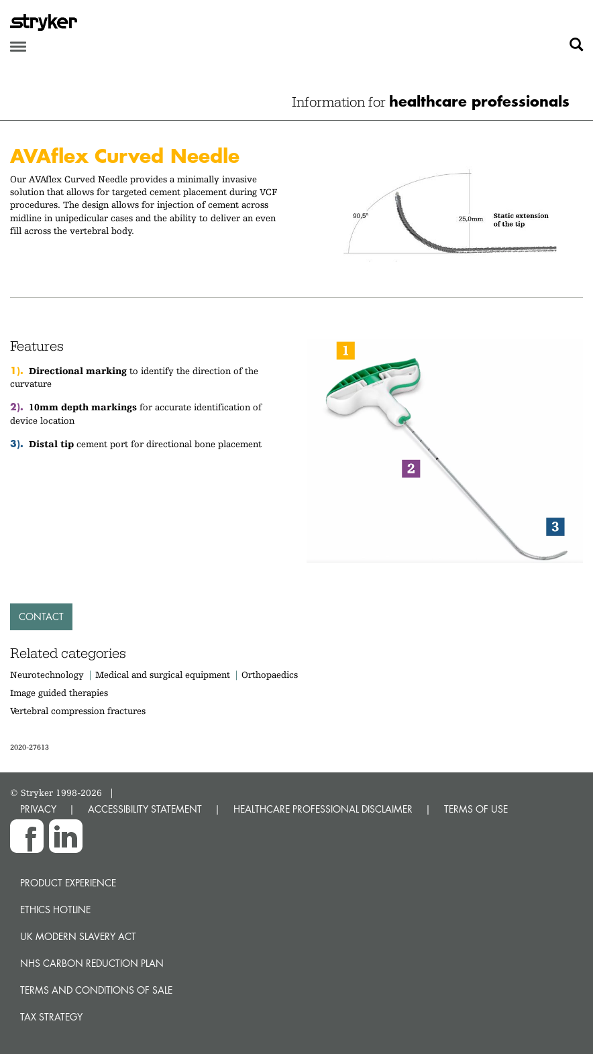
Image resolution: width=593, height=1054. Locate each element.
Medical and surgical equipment (164, 674)
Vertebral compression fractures (78, 710)
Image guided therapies (59, 692)
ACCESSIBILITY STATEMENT (145, 809)
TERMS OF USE (476, 809)
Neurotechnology (47, 674)
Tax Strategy (51, 1016)
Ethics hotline (55, 909)
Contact (41, 616)
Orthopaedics (269, 674)
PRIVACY (38, 809)
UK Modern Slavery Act (78, 936)
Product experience (68, 882)
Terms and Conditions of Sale (96, 990)
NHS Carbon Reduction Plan (92, 963)
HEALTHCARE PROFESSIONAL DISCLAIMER (323, 809)
